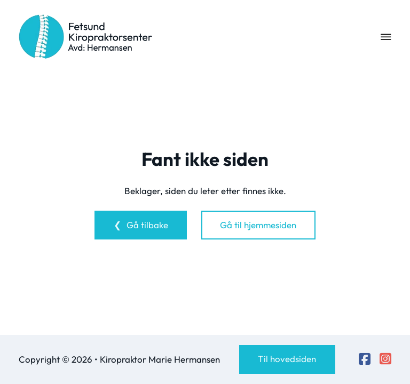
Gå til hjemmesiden (258, 224)
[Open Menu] (386, 37)
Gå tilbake (147, 224)
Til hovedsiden (287, 358)
